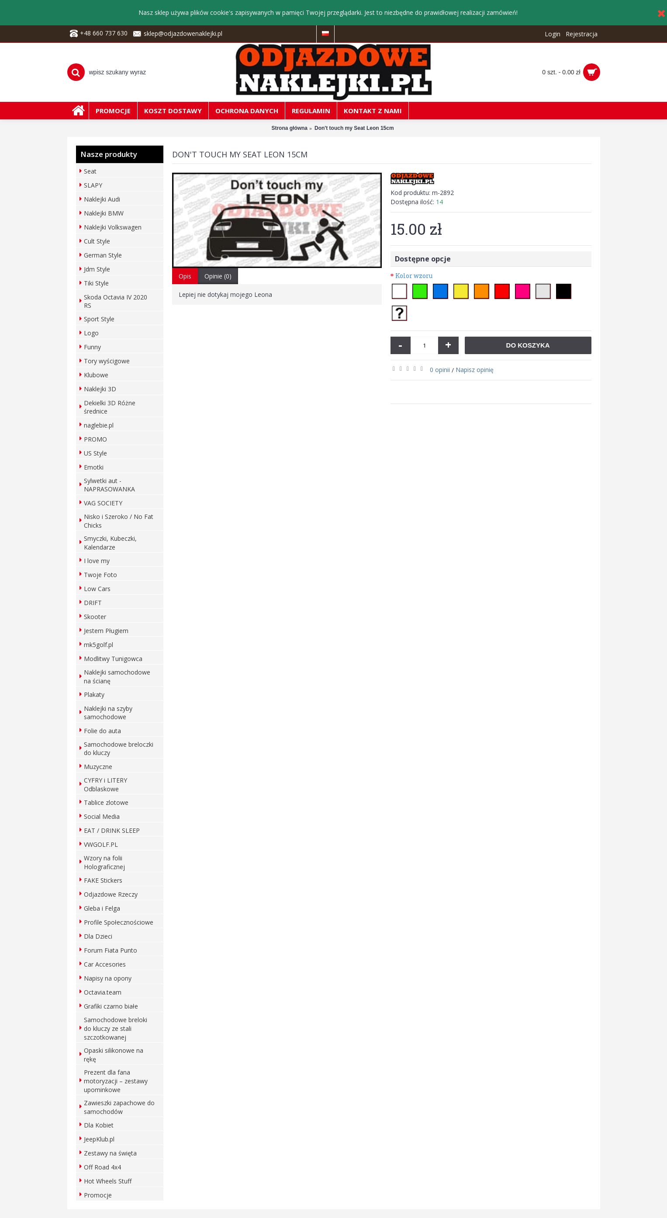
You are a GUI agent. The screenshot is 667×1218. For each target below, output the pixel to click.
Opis (185, 276)
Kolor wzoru (413, 275)
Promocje (98, 1195)
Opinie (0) (218, 276)
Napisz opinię (475, 369)
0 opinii (440, 369)
